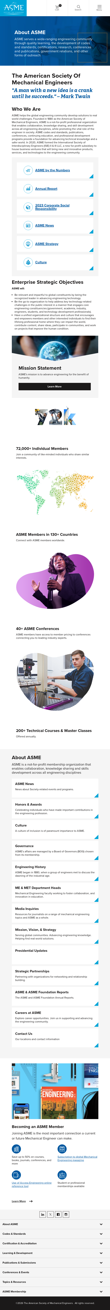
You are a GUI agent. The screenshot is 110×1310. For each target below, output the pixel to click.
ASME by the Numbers (52, 170)
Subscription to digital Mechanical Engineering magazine (77, 1158)
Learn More (55, 386)
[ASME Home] (13, 8)
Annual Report (46, 188)
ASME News (44, 225)
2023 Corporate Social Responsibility (52, 207)
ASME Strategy (46, 244)
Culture (41, 262)
